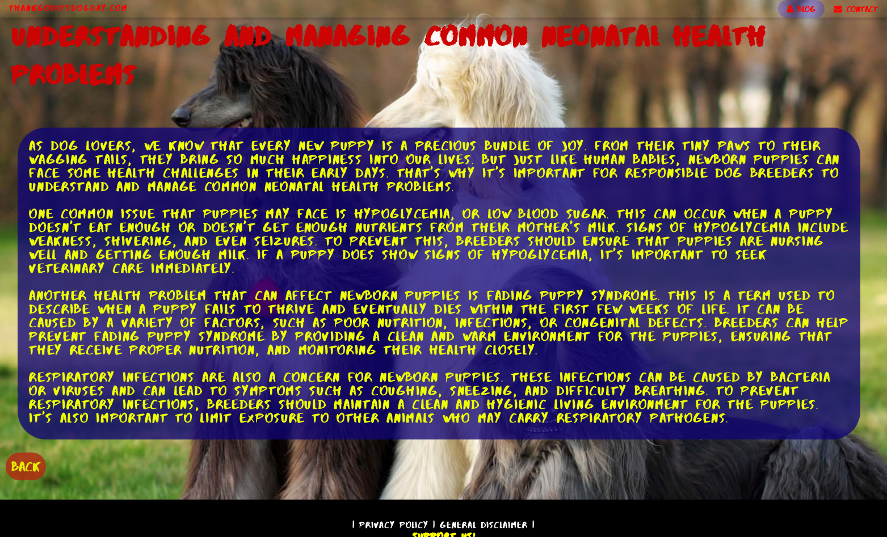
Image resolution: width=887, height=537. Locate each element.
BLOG (801, 9)
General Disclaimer (484, 524)
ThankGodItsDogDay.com (68, 8)
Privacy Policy (393, 524)
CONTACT (856, 9)
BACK (25, 466)
